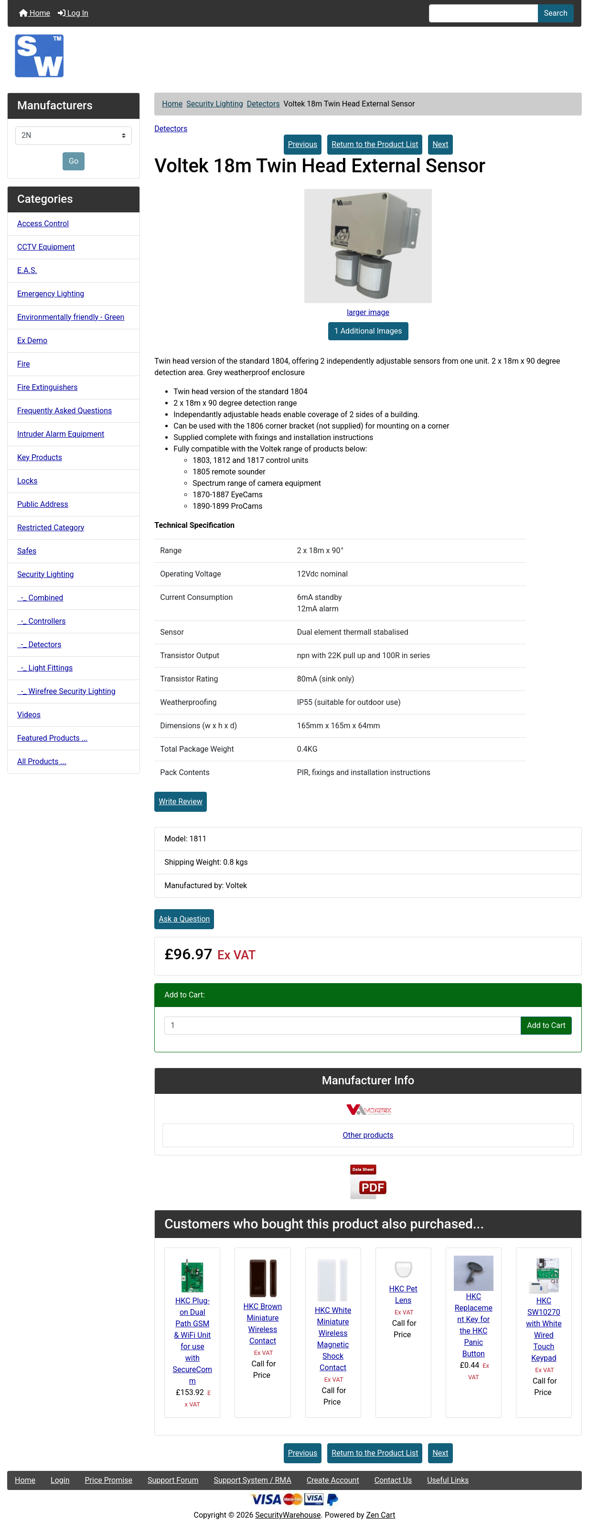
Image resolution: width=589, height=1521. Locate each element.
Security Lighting (214, 103)
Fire (23, 363)
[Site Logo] (294, 55)
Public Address (42, 504)
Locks (27, 480)
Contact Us (393, 1480)
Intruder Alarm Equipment (60, 434)
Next (440, 144)
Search (556, 13)
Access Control (43, 223)
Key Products (39, 457)
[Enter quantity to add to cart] (342, 1026)
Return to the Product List (375, 144)
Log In (73, 13)
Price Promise (108, 1480)
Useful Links (448, 1480)
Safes (26, 551)
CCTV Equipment (46, 247)
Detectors (263, 103)
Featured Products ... (52, 738)
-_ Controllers (41, 621)
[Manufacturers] (73, 135)
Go (73, 161)
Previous (303, 144)
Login (60, 1480)
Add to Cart (546, 1025)
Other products (368, 1135)
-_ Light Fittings (45, 667)
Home (34, 13)
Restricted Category (50, 527)
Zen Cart (381, 1515)
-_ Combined (40, 597)
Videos (29, 714)
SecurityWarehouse (288, 1515)
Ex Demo (32, 340)
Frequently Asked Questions (64, 410)
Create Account (333, 1480)
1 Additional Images (368, 331)
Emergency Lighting (50, 293)
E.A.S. (27, 270)
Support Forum (173, 1480)
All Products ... (41, 761)
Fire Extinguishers (47, 387)
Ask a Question (184, 918)
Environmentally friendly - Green (70, 317)
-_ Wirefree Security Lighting (66, 691)
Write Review (180, 801)
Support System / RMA (252, 1480)
